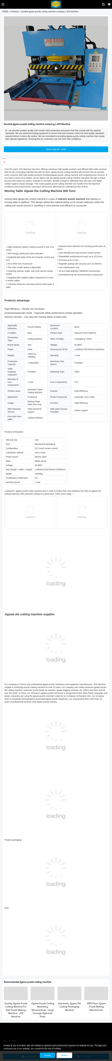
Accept (47, 1055)
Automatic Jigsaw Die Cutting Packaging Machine (69, 1007)
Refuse (64, 1055)
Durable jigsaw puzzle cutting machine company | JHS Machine (49, 11)
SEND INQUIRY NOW (56, 149)
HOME (5, 11)
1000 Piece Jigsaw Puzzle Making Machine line (96, 1007)
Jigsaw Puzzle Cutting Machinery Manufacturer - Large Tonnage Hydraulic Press (42, 1010)
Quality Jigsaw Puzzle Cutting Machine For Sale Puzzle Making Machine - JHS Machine (15, 1010)
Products (15, 11)
